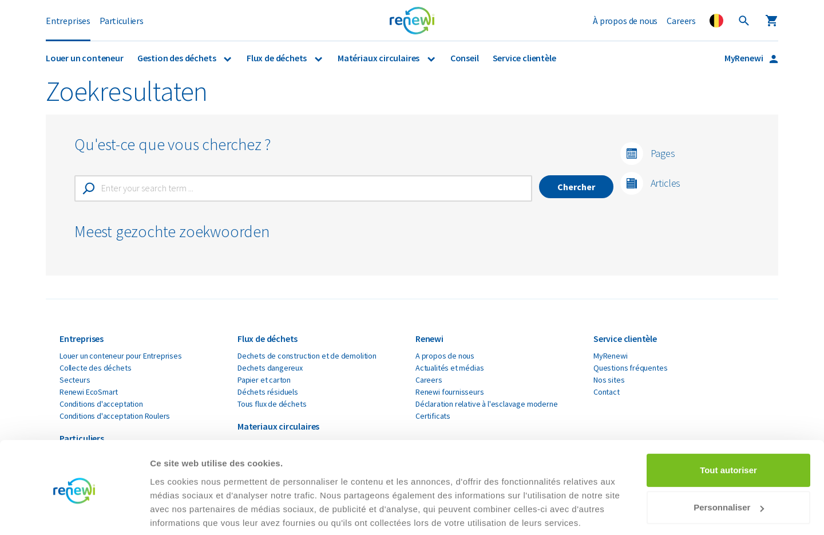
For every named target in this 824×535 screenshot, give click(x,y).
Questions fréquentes (630, 368)
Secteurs (75, 380)
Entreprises (68, 20)
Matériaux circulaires (379, 58)
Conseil (464, 58)
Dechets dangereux (270, 368)
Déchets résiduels (267, 392)
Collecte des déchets (95, 368)
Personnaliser (729, 465)
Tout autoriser (728, 428)
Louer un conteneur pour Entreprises (121, 356)
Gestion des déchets (177, 58)
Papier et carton (264, 380)
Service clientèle (524, 58)
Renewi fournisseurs (449, 392)
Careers (681, 20)
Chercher (576, 186)
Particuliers (122, 20)
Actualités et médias (449, 368)
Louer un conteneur (85, 58)
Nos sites (608, 380)
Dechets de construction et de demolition (307, 356)
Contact (606, 392)
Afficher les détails (188, 512)
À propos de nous (625, 20)
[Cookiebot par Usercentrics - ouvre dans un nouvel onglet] (74, 512)
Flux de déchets (277, 58)
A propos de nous (444, 356)
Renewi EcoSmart (89, 392)
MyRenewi (744, 58)
